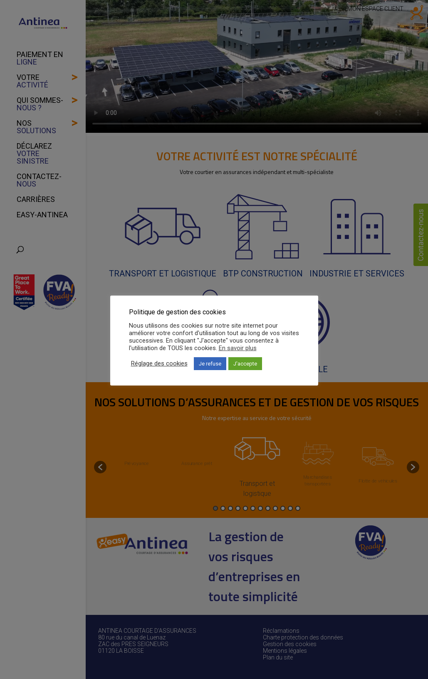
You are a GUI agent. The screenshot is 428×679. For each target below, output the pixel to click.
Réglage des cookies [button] (159, 363)
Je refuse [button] (210, 364)
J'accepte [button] (245, 364)
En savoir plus (238, 348)
